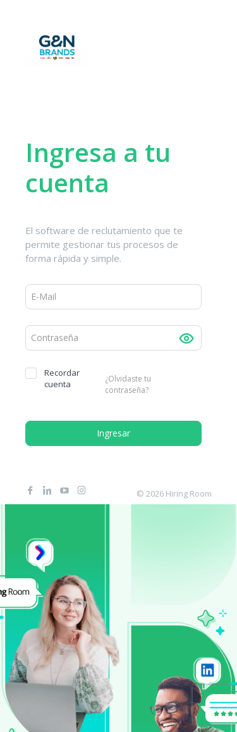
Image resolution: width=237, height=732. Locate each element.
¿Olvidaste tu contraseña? (128, 384)
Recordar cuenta (52, 378)
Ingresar (113, 433)
